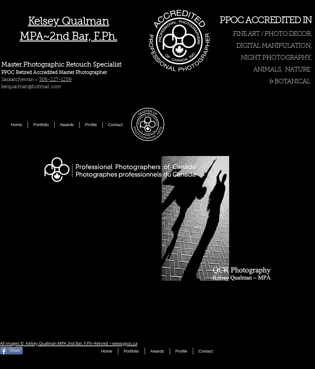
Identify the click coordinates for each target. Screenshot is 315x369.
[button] (157, 218)
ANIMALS (267, 70)
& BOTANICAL (289, 81)
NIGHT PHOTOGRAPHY (275, 58)
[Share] (11, 351)
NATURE (297, 70)
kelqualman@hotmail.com (31, 87)
